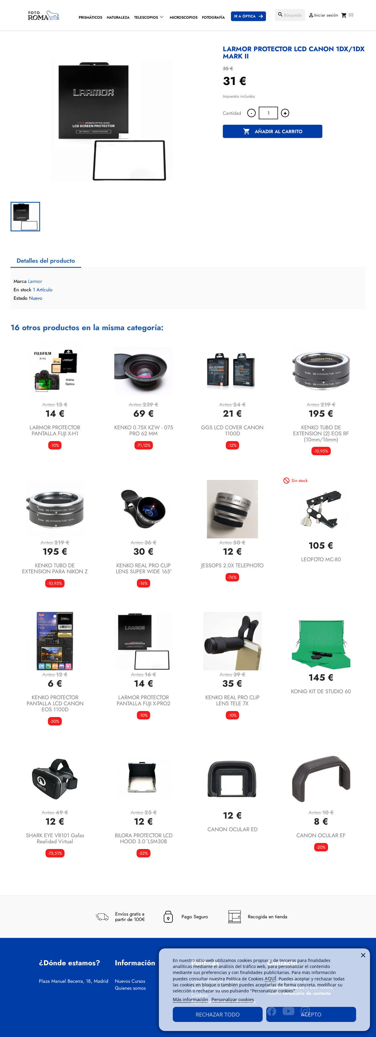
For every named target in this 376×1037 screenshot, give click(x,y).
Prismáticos (90, 17)
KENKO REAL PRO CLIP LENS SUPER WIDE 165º (144, 568)
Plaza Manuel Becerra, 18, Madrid (73, 981)
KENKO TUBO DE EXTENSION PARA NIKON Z (55, 568)
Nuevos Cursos (130, 981)
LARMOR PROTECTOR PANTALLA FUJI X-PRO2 (143, 700)
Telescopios (146, 17)
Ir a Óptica (245, 16)
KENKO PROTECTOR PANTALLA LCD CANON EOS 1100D (55, 703)
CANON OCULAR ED (232, 829)
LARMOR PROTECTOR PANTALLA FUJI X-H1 (55, 430)
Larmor (35, 281)
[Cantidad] (268, 113)
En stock (22, 290)
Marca (20, 281)
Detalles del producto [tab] (46, 260)
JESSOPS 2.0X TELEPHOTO (232, 565)
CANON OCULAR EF (321, 835)
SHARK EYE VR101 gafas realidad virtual (55, 838)
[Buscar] (290, 15)
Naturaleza (118, 17)
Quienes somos (130, 988)
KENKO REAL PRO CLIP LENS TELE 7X (232, 700)
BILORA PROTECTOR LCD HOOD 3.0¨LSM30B (143, 838)
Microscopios (183, 17)
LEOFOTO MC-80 (321, 559)
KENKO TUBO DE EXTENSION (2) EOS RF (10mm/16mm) (321, 433)
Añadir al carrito (272, 132)
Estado (20, 298)
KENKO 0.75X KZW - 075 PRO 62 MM (143, 430)
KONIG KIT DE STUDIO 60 (321, 691)
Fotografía (213, 17)
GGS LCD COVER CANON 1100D (232, 430)
